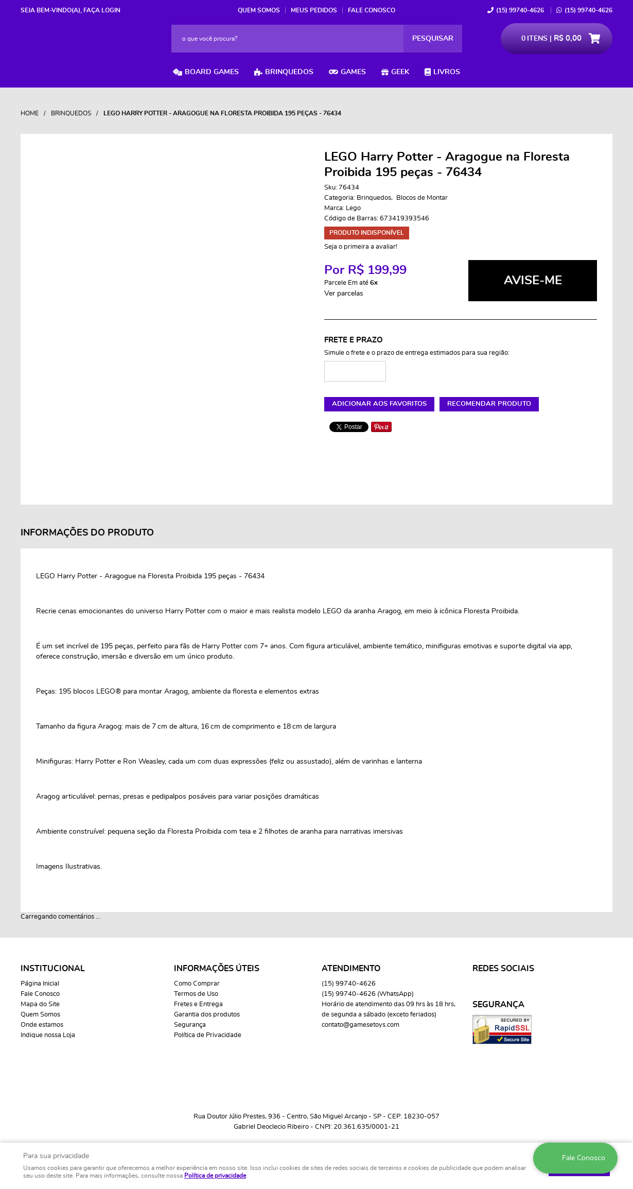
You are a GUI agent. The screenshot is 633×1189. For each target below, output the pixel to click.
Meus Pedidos (314, 10)
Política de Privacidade (207, 1035)
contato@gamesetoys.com (360, 1025)
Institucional (53, 968)
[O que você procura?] (432, 39)
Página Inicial (40, 983)
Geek (400, 72)
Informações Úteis (216, 968)
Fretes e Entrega (198, 1004)
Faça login (101, 10)
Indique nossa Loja (48, 1035)
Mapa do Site (40, 1004)
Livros (446, 72)
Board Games (212, 72)
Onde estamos (42, 1025)
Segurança (190, 1025)
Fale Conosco (371, 10)
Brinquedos (289, 72)
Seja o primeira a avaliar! (360, 247)
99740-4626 (520, 10)
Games (353, 72)
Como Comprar (197, 983)
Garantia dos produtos (207, 1014)
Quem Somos (259, 10)
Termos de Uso (196, 994)
